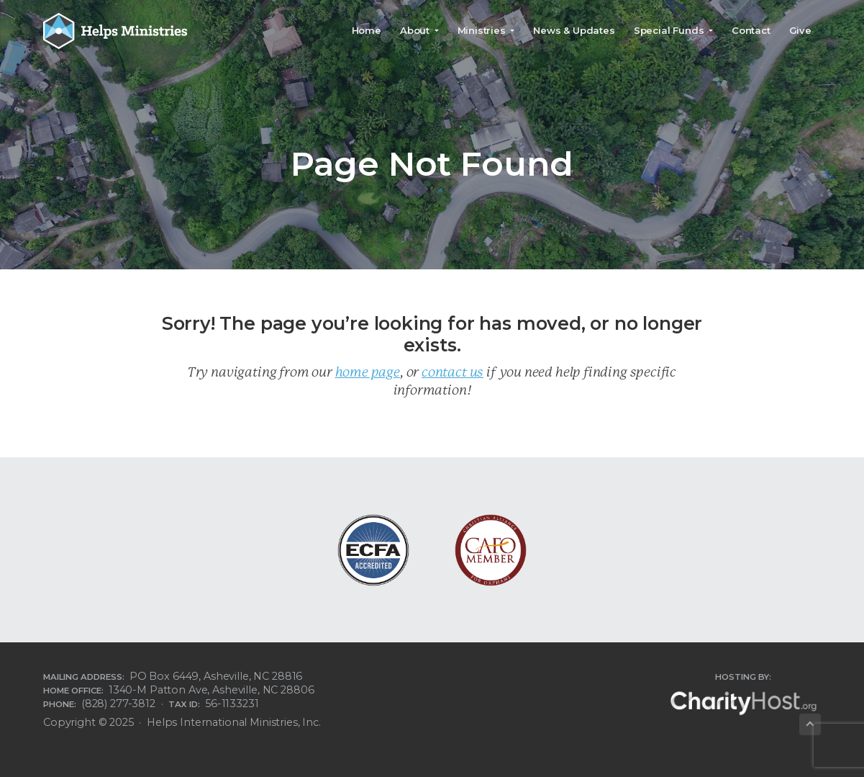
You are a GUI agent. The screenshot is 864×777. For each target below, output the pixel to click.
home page (367, 371)
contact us (452, 371)
